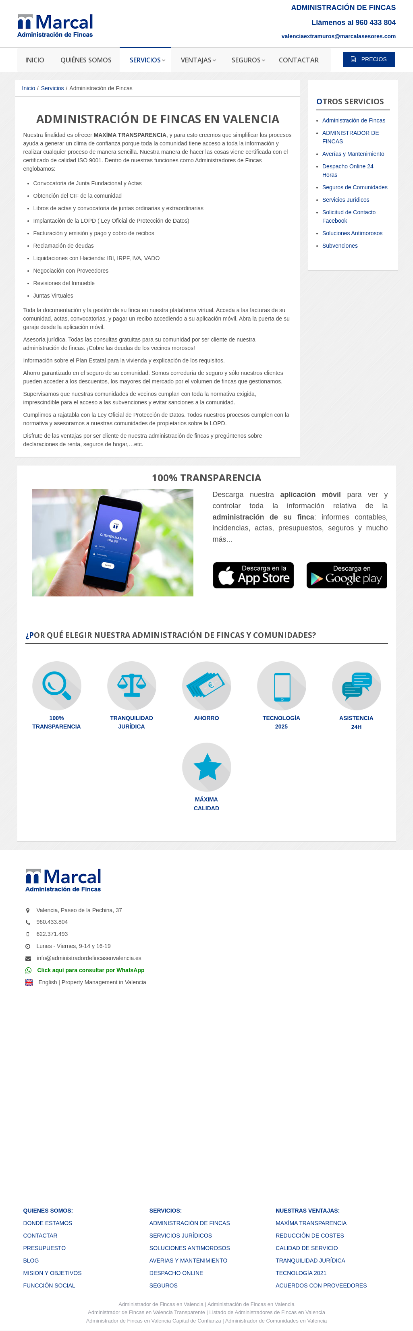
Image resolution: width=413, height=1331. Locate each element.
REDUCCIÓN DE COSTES (310, 1235)
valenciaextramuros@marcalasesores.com (339, 36)
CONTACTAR (40, 1235)
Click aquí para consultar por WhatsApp (91, 970)
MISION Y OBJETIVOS (52, 1273)
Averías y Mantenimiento (353, 154)
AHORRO (206, 718)
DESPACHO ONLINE (176, 1273)
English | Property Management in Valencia (92, 982)
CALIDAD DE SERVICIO (307, 1248)
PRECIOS (369, 59)
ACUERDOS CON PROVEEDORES (321, 1285)
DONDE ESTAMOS (48, 1223)
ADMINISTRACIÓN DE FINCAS (189, 1223)
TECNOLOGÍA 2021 (301, 1273)
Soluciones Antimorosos (352, 233)
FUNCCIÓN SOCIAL (49, 1285)
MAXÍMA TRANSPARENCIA (311, 1223)
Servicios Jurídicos (345, 200)
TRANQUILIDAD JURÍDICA (310, 1260)
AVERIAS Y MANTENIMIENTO (188, 1260)
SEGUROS (163, 1285)
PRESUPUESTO (44, 1248)
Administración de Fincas (353, 120)
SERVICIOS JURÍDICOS (180, 1235)
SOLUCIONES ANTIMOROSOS (189, 1248)
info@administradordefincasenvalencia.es (89, 958)
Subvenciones (340, 245)
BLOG (31, 1260)
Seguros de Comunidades (355, 187)
